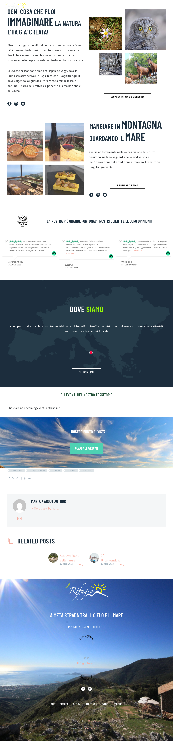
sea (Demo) (56, 470)
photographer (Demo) (37, 470)
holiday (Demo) (16, 470)
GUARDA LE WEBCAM (86, 448)
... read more (136, 250)
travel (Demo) (87, 470)
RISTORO (105, 7)
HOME (93, 7)
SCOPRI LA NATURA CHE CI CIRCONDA (127, 103)
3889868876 (97, 627)
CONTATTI (157, 7)
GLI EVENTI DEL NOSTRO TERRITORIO (86, 394)
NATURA (117, 7)
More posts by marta (46, 508)
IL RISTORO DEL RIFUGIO (127, 185)
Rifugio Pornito (86, 663)
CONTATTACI (86, 372)
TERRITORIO (131, 7)
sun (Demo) (71, 470)
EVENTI (144, 7)
